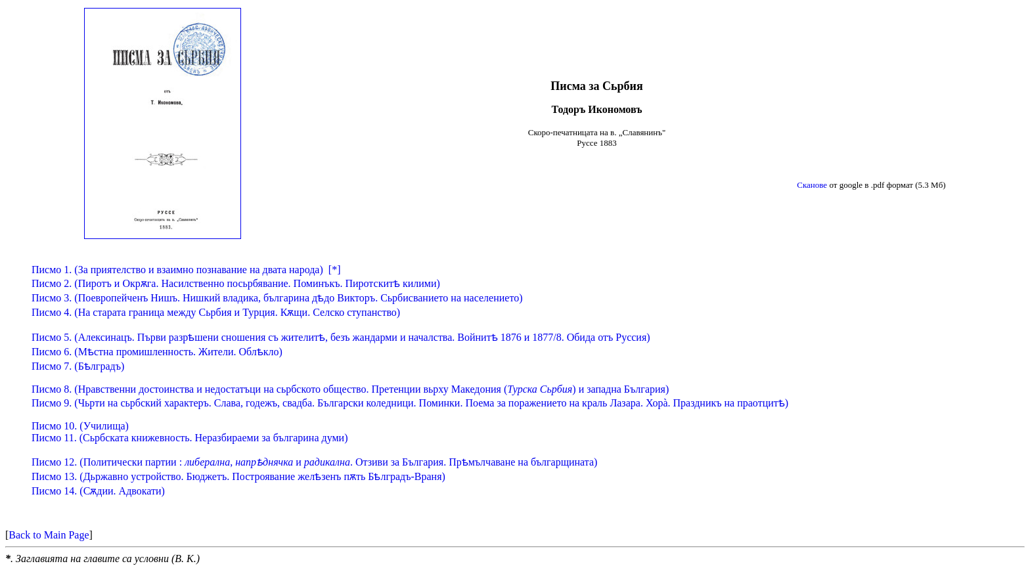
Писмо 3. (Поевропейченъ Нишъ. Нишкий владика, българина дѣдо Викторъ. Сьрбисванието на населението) (277, 297)
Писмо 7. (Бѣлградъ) (78, 366)
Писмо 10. (80, 425)
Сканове (812, 185)
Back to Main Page (49, 534)
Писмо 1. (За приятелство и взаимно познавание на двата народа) (177, 269)
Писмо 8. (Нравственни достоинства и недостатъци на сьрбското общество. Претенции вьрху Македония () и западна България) (350, 389)
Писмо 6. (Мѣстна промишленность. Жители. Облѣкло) (157, 351)
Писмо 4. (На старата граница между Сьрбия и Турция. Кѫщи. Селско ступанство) (216, 312)
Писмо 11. (189, 437)
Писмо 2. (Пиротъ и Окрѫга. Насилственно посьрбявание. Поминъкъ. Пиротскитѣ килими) (236, 283)
